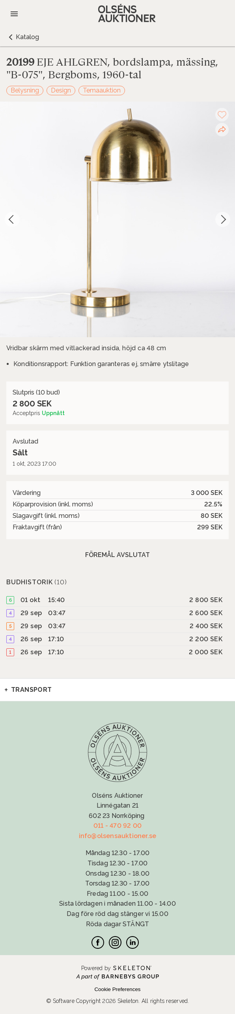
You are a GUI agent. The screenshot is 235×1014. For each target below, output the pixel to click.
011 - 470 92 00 (117, 825)
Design (61, 90)
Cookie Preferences (117, 989)
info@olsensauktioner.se (118, 836)
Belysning (25, 90)
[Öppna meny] (14, 14)
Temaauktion (102, 90)
